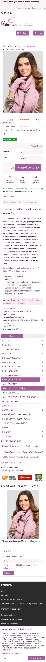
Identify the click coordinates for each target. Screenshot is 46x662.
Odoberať (8, 573)
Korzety (6, 427)
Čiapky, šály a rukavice (23, 379)
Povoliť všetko (36, 658)
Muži (34, 336)
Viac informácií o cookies (11, 654)
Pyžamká (23, 345)
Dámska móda (23, 362)
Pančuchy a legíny (23, 366)
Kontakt (42, 8)
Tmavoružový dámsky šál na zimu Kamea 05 (21, 541)
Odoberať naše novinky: (12, 556)
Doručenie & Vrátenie (27, 202)
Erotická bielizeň (23, 371)
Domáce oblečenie (11, 358)
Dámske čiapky (9, 384)
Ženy (12, 336)
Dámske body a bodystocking (16, 419)
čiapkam (25, 268)
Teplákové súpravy (11, 349)
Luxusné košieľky (11, 401)
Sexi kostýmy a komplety (14, 423)
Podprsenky (23, 410)
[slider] (24, 119)
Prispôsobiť (6, 658)
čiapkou (7, 260)
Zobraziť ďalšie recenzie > (11, 462)
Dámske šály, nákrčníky (13, 388)
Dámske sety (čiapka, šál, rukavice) (19, 397)
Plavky (23, 340)
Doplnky (23, 432)
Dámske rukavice (10, 392)
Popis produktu (10, 202)
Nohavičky (23, 353)
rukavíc (15, 303)
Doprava (35, 8)
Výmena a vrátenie (23, 8)
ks (11, 168)
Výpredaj (23, 436)
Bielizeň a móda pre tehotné (16, 414)
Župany (5, 406)
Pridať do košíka (28, 167)
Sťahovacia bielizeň (11, 375)
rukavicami (17, 260)
